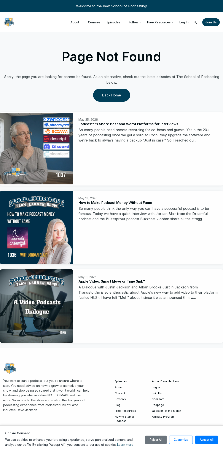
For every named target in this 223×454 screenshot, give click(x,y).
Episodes (113, 22)
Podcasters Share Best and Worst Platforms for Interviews (128, 124)
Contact (120, 393)
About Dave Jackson (166, 381)
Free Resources (159, 22)
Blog (118, 405)
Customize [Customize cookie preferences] (181, 439)
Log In (184, 22)
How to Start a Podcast (124, 418)
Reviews (120, 399)
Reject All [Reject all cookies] (156, 439)
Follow (134, 22)
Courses (94, 22)
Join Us (211, 22)
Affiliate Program (163, 416)
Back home (111, 95)
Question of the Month (166, 410)
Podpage (158, 405)
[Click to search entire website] (195, 22)
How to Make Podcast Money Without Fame (115, 202)
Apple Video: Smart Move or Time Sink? (111, 281)
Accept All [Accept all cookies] (206, 439)
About (74, 22)
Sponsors (158, 399)
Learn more (125, 444)
